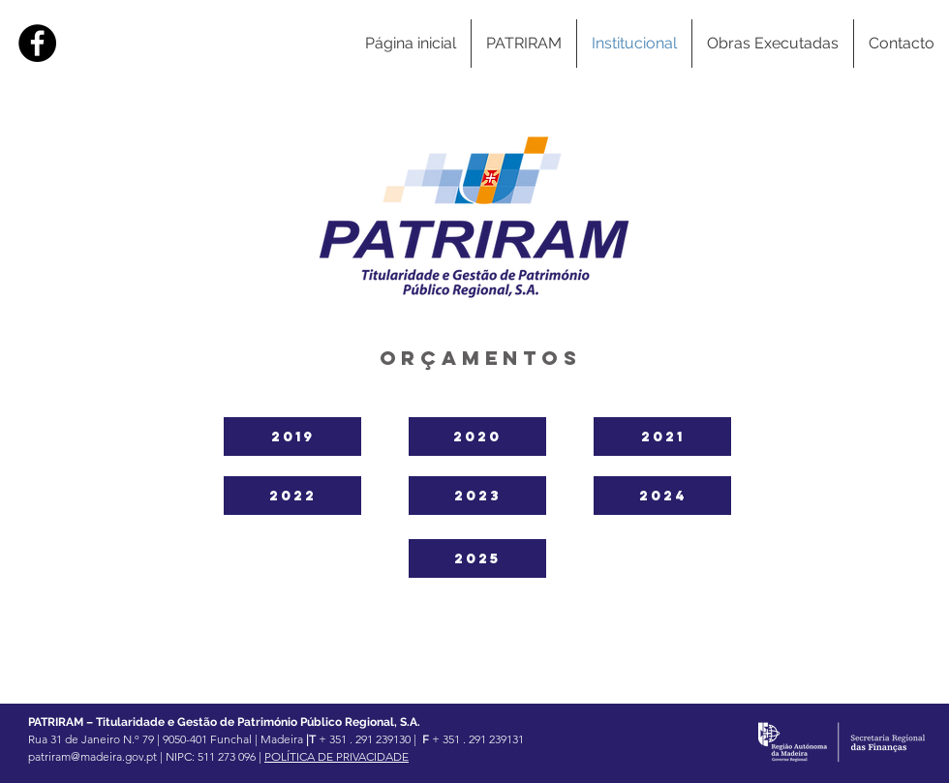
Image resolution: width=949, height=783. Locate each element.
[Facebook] (37, 43)
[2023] (477, 495)
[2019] (292, 436)
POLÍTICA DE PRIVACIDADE (336, 756)
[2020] (477, 436)
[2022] (292, 495)
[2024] (662, 495)
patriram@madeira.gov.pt (92, 756)
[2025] (477, 558)
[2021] (662, 436)
